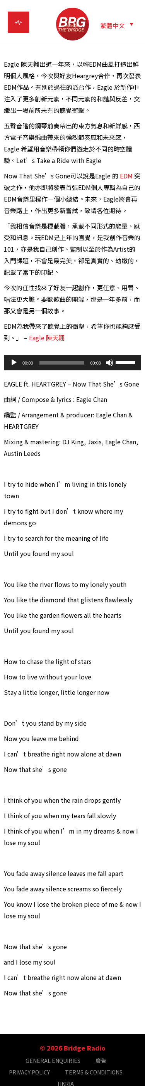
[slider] (61, 363)
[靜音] (109, 362)
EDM (126, 175)
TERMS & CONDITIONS (94, 1072)
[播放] (14, 362)
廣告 (101, 1060)
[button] (116, 24)
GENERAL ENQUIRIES (53, 1060)
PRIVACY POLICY (29, 1072)
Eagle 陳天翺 (47, 337)
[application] (72, 362)
